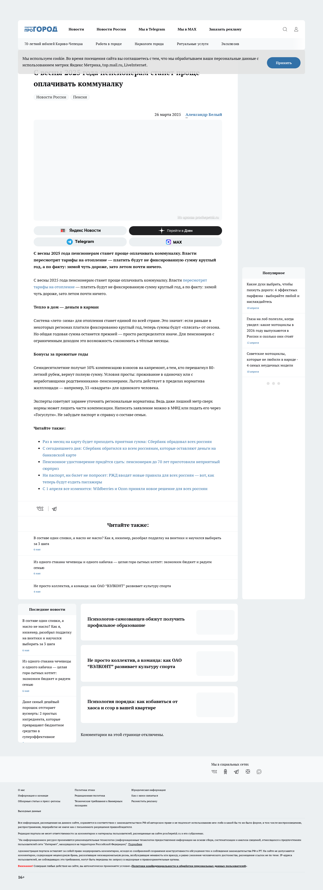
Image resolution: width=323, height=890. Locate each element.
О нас (21, 790)
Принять (284, 63)
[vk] (40, 509)
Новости (76, 29)
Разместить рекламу (144, 801)
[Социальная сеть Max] (175, 241)
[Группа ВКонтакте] (214, 771)
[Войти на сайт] (296, 29)
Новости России (111, 29)
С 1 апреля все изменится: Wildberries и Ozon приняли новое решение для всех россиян (125, 488)
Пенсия (80, 97)
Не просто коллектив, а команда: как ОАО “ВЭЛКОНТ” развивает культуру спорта (128, 589)
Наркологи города (149, 44)
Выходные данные (29, 811)
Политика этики (85, 790)
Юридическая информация (148, 790)
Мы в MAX (187, 29)
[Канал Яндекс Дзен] (175, 230)
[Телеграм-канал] (80, 241)
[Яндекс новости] (80, 230)
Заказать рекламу (225, 29)
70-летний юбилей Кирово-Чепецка (53, 44)
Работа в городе (109, 44)
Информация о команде (33, 795)
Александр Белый (204, 114)
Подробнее (135, 844)
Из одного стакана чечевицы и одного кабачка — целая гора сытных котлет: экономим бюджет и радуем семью (128, 568)
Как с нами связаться (144, 795)
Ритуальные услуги (192, 44)
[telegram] (55, 509)
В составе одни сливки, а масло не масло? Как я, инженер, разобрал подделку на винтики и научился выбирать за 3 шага (128, 544)
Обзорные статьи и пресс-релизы (39, 801)
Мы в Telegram (152, 29)
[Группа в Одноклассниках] (225, 771)
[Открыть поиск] (284, 29)
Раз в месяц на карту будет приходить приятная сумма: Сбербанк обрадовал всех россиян (127, 441)
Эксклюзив (230, 44)
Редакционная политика (90, 795)
